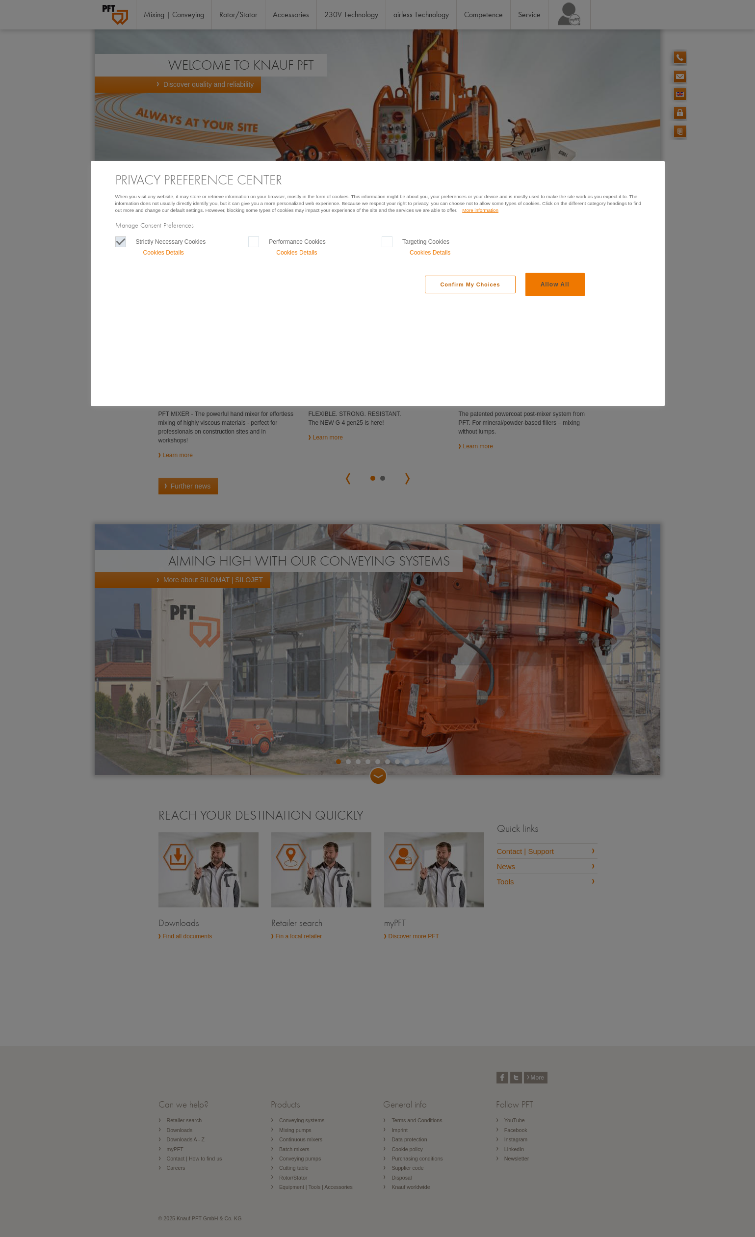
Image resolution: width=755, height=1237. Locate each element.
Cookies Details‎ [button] (163, 252)
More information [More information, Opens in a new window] (480, 210)
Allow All (555, 284)
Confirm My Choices (470, 284)
